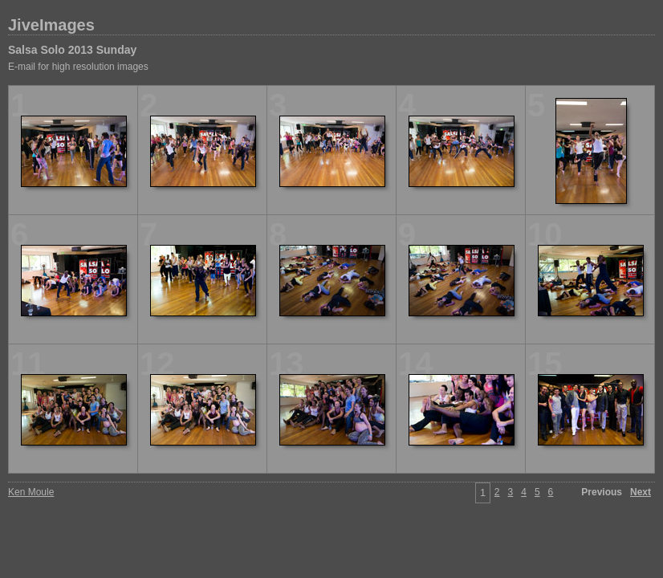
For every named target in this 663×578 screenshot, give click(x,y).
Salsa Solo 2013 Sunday (72, 49)
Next (640, 492)
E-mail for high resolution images (78, 66)
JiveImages (51, 25)
